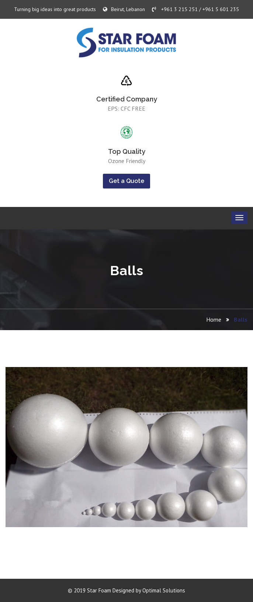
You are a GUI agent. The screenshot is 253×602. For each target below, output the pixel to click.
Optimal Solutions (163, 590)
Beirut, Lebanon (124, 9)
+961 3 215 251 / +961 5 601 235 (195, 9)
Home (213, 319)
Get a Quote (126, 180)
